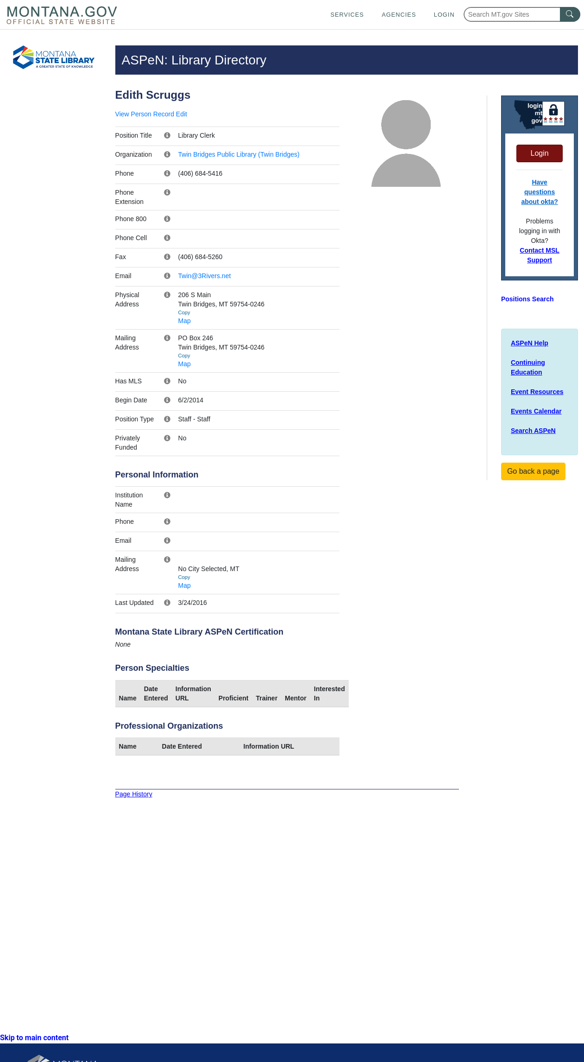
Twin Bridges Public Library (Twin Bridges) (239, 154)
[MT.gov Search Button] (570, 14)
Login (444, 14)
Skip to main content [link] (34, 1037)
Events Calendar (536, 411)
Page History (133, 794)
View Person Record (144, 114)
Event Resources (537, 391)
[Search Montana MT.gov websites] (522, 14)
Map (184, 320)
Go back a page (533, 471)
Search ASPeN (533, 430)
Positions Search (527, 299)
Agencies (399, 14)
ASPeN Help (529, 343)
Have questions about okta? (539, 191)
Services (347, 14)
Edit (181, 114)
